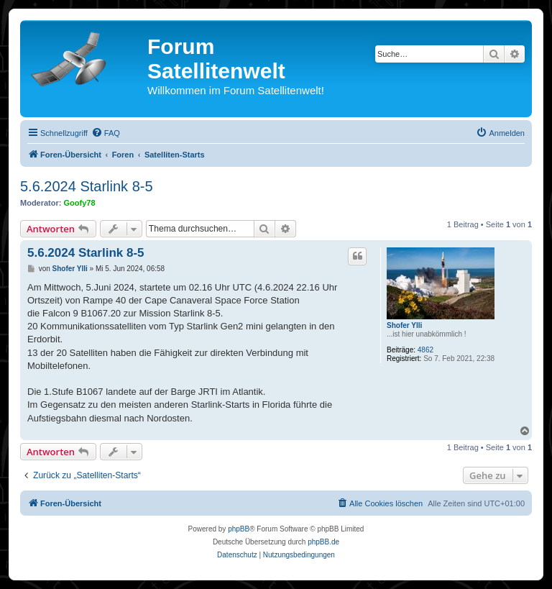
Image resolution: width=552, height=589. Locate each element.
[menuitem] (105, 133)
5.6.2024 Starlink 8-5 (86, 186)
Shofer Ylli (404, 325)
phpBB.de (323, 542)
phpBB (238, 529)
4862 (425, 350)
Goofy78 (80, 202)
